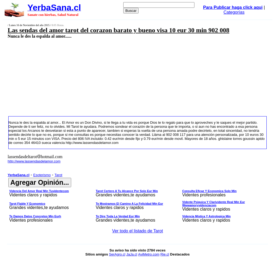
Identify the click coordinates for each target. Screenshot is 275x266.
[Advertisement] (114, 77)
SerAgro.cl (117, 254)
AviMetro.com (148, 254)
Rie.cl (164, 254)
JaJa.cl (131, 254)
